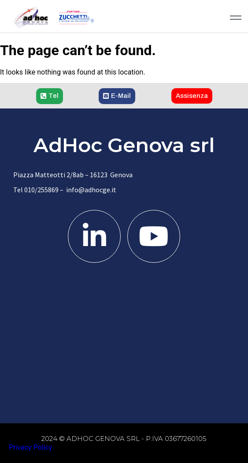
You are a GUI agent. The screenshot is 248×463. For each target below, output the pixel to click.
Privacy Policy (30, 447)
